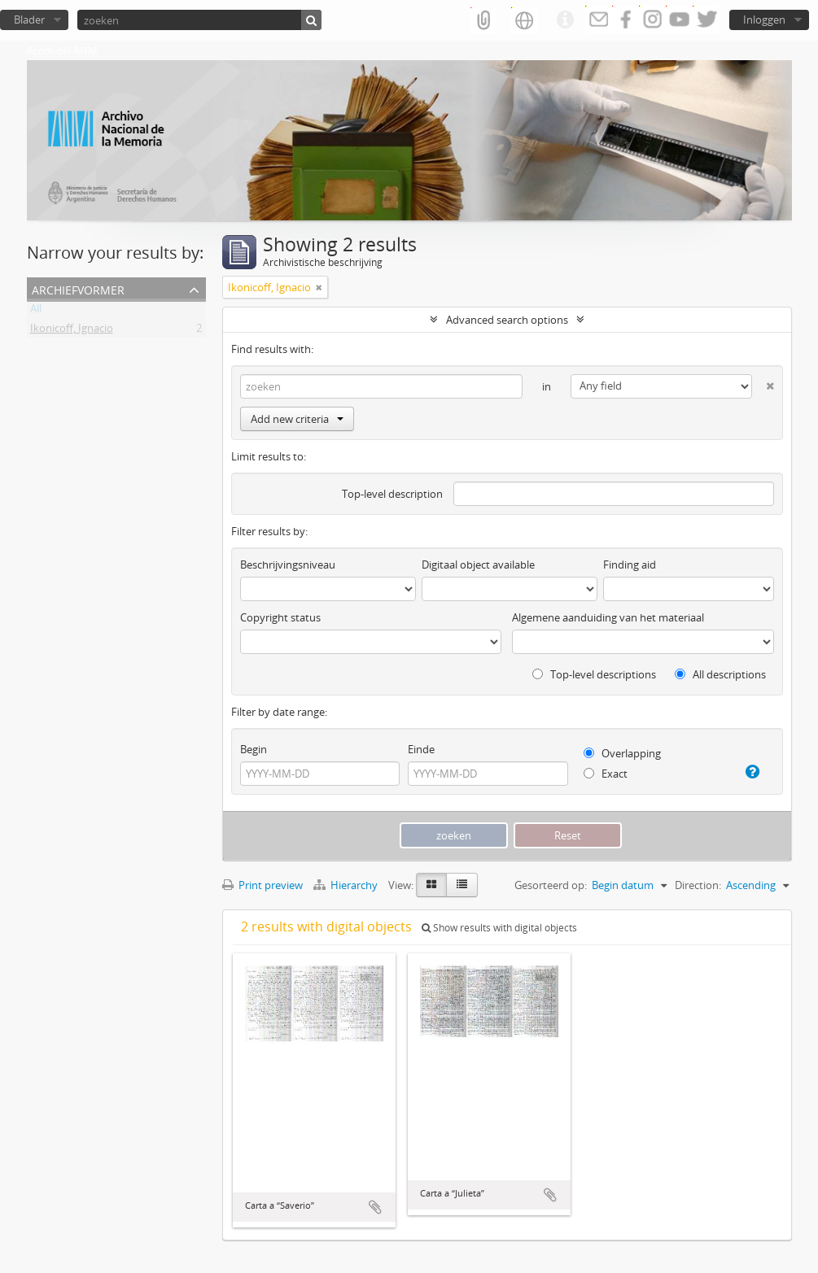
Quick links (565, 20)
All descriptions (720, 674)
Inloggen (764, 19)
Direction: (698, 885)
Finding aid (629, 564)
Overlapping (622, 753)
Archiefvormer (78, 288)
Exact (606, 773)
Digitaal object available (478, 564)
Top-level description (392, 493)
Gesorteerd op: (550, 885)
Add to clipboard (375, 1207)
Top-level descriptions (594, 674)
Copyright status (280, 617)
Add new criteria (297, 419)
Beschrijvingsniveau (287, 564)
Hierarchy (346, 885)
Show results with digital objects (499, 928)
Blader (29, 19)
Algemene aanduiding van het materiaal (608, 617)
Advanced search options (507, 319)
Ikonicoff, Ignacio (71, 331)
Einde (421, 749)
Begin (253, 749)
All (36, 311)
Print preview (262, 885)
